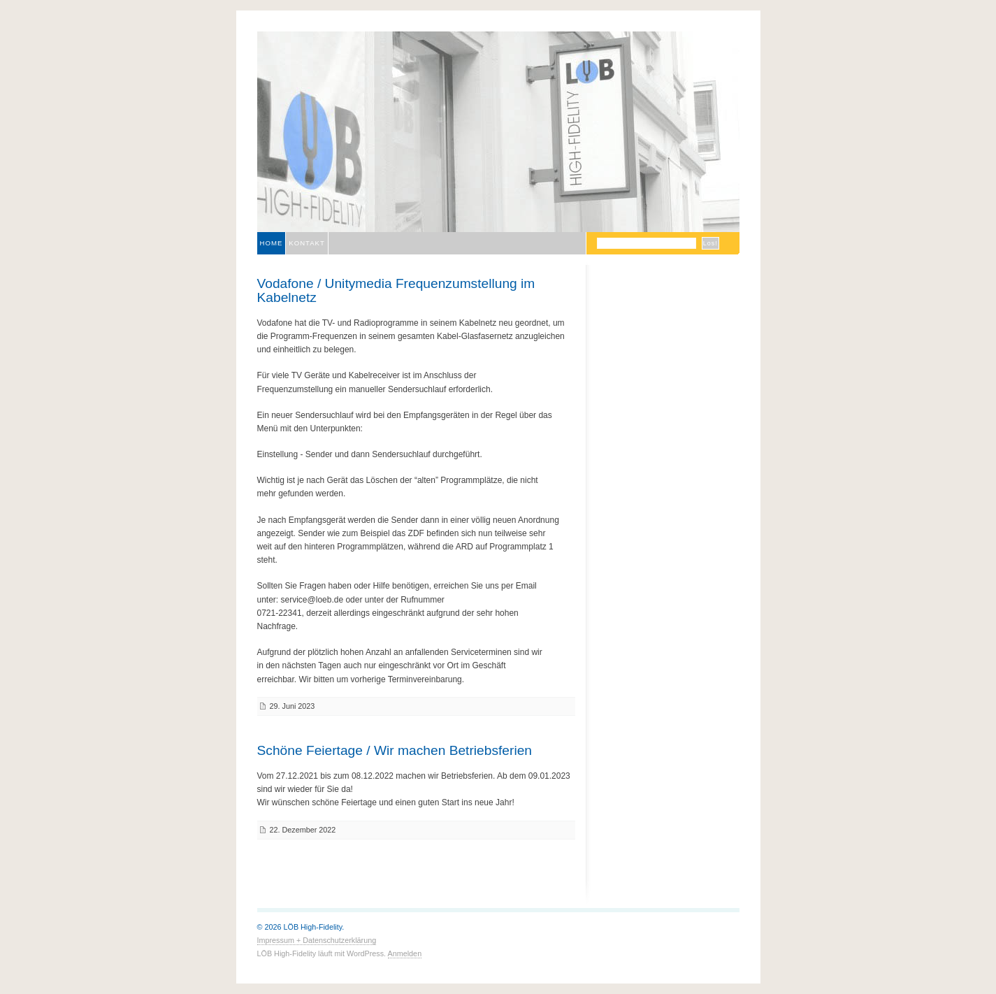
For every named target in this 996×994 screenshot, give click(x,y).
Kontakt (307, 243)
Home (271, 243)
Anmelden (405, 953)
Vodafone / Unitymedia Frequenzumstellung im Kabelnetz (396, 290)
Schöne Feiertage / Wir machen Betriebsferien (395, 750)
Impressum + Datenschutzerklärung (317, 940)
